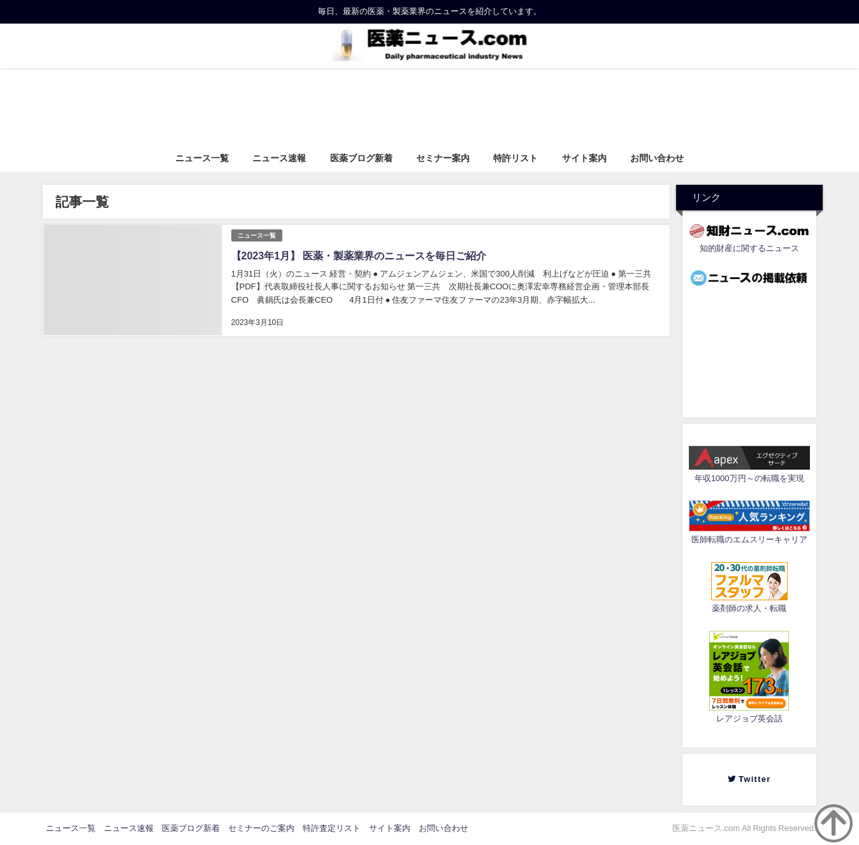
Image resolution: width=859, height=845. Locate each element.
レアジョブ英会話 (749, 718)
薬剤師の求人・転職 (749, 608)
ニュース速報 (279, 158)
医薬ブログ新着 (361, 158)
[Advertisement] (749, 348)
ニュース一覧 (202, 158)
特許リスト (515, 158)
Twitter (754, 779)
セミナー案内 (443, 158)
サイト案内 (584, 158)
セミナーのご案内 (261, 828)
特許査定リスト (332, 828)
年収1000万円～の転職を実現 (749, 478)
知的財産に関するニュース (749, 248)
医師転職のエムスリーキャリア (749, 539)
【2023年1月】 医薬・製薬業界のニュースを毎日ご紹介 (358, 255)
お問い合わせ (657, 158)
